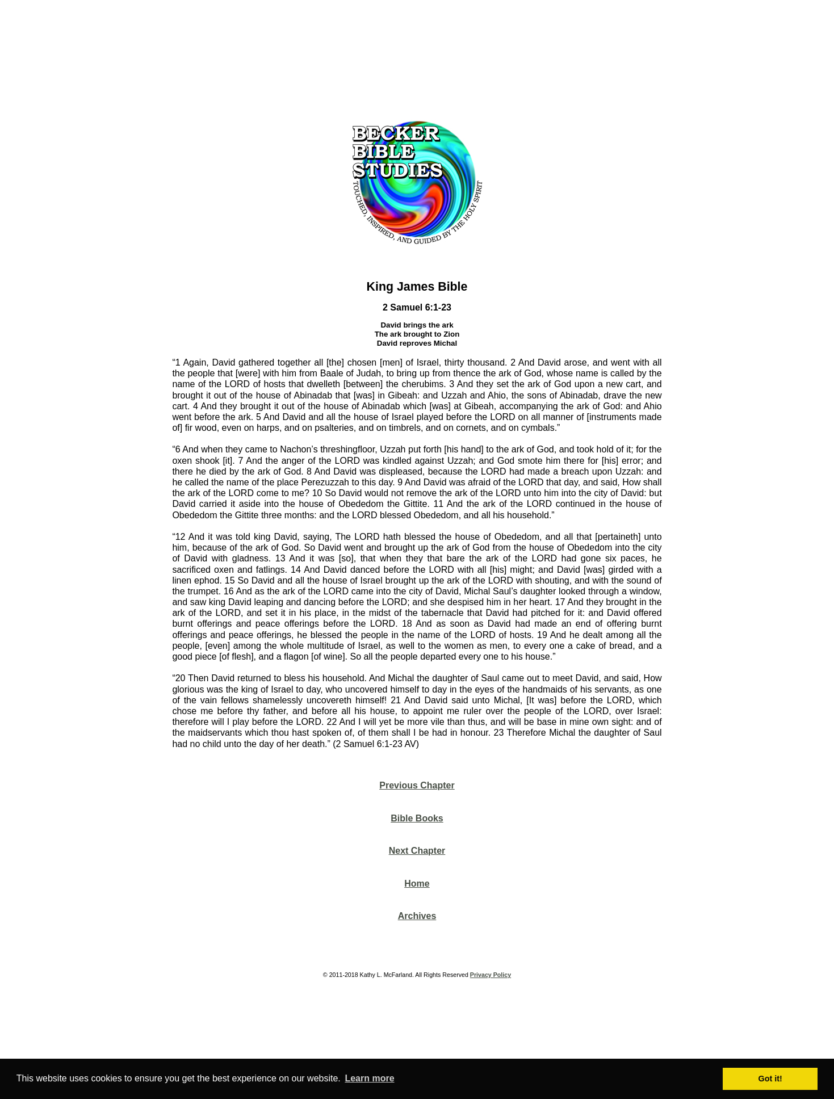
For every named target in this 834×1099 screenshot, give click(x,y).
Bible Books (417, 818)
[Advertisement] (417, 56)
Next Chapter (417, 850)
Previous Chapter (416, 785)
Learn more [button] (369, 1078)
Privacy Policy (490, 974)
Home (416, 883)
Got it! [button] (770, 1078)
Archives (417, 916)
